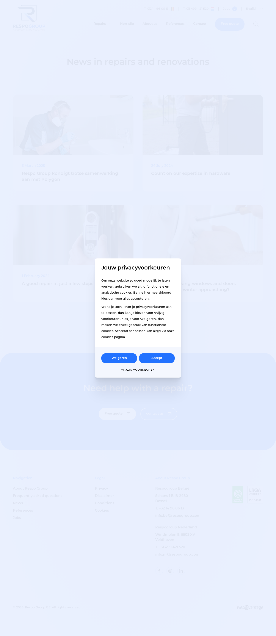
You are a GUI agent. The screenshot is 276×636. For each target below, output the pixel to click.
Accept (156, 358)
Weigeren (119, 358)
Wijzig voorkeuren (138, 370)
